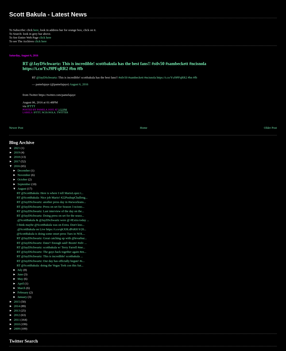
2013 (17, 310)
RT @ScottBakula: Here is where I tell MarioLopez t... (50, 193)
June (20, 274)
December (24, 170)
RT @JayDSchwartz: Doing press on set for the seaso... (50, 215)
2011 (17, 319)
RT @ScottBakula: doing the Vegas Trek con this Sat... (50, 265)
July (20, 270)
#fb (195, 77)
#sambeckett (135, 77)
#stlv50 (123, 77)
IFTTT (31, 106)
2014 (17, 306)
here (36, 30)
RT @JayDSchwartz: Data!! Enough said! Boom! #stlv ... (52, 243)
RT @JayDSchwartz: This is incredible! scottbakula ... (50, 256)
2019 (17, 152)
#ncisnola (150, 77)
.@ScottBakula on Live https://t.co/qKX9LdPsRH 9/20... (51, 229)
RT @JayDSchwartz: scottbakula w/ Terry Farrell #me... (51, 247)
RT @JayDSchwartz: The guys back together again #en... (51, 252)
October (22, 179)
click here (45, 37)
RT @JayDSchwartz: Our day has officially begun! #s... (51, 261)
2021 (17, 148)
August (22, 188)
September (24, 184)
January (22, 297)
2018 (17, 157)
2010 (17, 324)
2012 (17, 315)
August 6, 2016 (79, 84)
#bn (190, 77)
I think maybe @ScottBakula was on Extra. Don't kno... (50, 224)
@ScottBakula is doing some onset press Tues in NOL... (51, 233)
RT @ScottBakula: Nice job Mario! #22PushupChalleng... (52, 197)
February (23, 292)
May (20, 279)
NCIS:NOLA (49, 112)
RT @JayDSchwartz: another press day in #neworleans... (51, 202)
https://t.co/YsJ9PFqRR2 (172, 77)
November (24, 175)
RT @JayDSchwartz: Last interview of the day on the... (50, 211)
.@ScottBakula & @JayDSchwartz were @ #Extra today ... (53, 220)
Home (143, 127)
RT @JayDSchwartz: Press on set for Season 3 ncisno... (50, 206)
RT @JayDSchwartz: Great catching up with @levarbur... (52, 238)
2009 (17, 328)
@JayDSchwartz (46, 77)
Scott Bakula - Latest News (48, 14)
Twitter (62, 112)
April (21, 283)
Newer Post (16, 127)
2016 (17, 166)
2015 (17, 301)
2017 (17, 161)
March (21, 288)
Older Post (270, 127)
